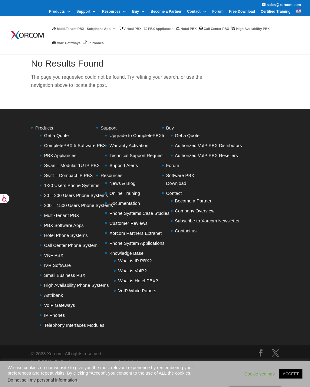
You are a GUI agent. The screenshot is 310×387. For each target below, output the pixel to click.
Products (57, 12)
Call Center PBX (214, 28)
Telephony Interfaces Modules (74, 325)
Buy (135, 12)
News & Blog (122, 183)
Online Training (124, 193)
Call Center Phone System (70, 245)
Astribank (53, 295)
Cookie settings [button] (259, 374)
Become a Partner (166, 12)
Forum (217, 12)
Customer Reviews (128, 223)
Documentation (124, 203)
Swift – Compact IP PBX (68, 175)
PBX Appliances (158, 29)
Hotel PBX (186, 28)
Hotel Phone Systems (65, 235)
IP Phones (93, 43)
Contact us (186, 230)
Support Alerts (123, 165)
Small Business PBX (64, 275)
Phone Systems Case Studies (139, 213)
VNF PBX (53, 255)
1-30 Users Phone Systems (71, 185)
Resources (111, 12)
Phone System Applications (136, 243)
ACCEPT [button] (291, 374)
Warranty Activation (128, 145)
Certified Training (276, 12)
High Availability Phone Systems (76, 285)
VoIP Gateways (66, 43)
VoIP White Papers (137, 290)
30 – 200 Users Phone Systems (76, 195)
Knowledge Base (126, 253)
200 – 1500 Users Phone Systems (78, 205)
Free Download (242, 12)
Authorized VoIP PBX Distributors (208, 145)
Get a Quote (56, 135)
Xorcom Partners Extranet (135, 233)
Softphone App (98, 29)
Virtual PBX (130, 29)
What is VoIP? (132, 270)
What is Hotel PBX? (138, 280)
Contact (194, 12)
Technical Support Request (136, 155)
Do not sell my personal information (42, 380)
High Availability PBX (251, 28)
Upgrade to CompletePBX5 (136, 135)
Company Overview (195, 210)
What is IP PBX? (135, 260)
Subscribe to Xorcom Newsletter (207, 220)
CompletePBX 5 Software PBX (75, 145)
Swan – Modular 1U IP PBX (72, 165)
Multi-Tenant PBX (68, 29)
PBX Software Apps (64, 225)
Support (83, 12)
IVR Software (57, 265)
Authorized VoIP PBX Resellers (206, 155)
